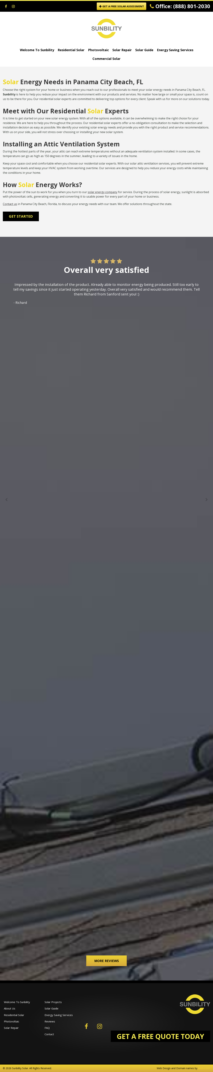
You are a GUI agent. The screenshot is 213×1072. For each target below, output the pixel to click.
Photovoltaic (98, 50)
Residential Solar (71, 50)
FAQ (47, 1028)
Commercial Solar (106, 58)
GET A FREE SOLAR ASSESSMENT (121, 6)
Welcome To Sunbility (37, 50)
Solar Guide (144, 50)
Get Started (21, 216)
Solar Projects (53, 1002)
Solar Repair (122, 50)
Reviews (50, 1021)
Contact (49, 1034)
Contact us (10, 204)
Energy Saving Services (175, 50)
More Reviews (106, 961)
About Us (9, 1008)
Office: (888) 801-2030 (180, 6)
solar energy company (102, 192)
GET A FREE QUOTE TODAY (160, 1036)
